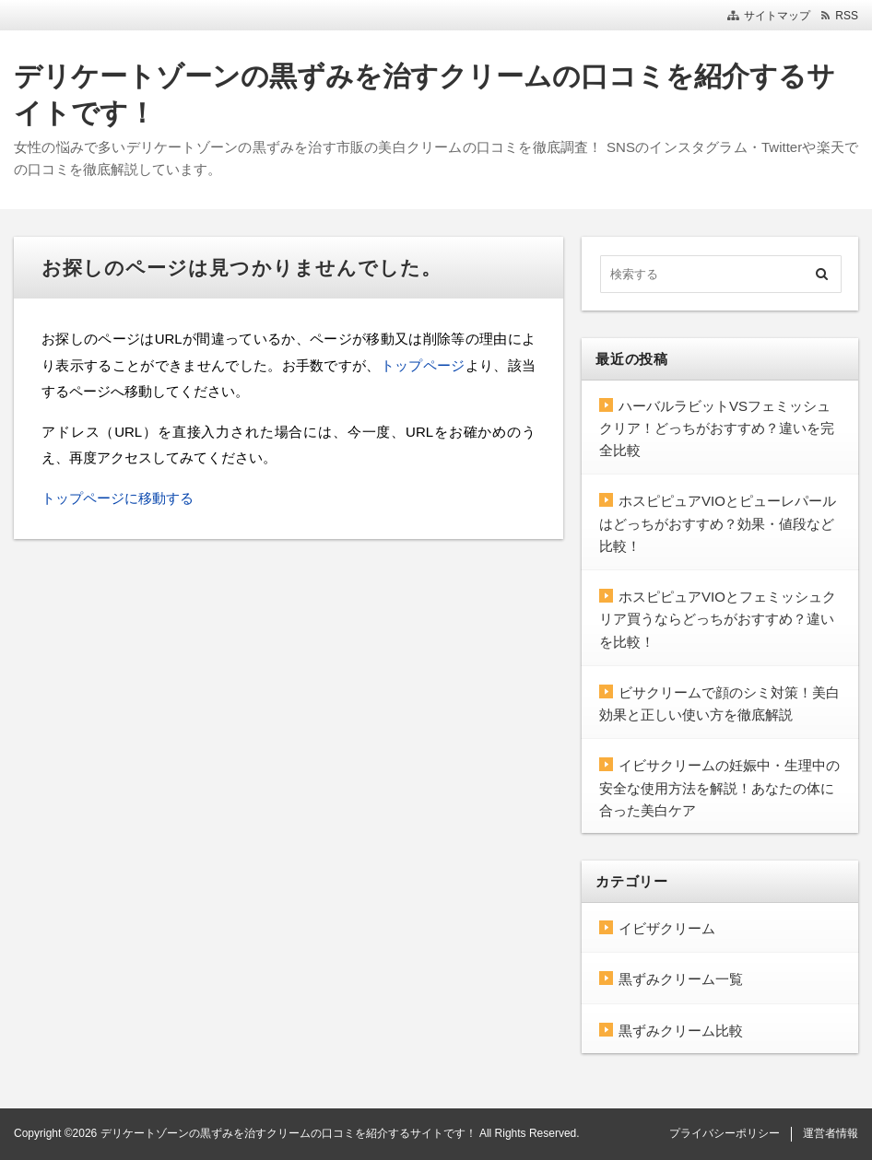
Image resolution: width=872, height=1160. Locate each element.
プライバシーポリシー (724, 1133)
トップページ (423, 365)
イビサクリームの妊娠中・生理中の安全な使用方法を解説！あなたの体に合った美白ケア (719, 787)
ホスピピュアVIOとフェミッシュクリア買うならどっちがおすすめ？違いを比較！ (717, 619)
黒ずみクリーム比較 (681, 1030)
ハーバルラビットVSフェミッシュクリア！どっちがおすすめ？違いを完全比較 (716, 428)
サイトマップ (777, 15)
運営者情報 (830, 1133)
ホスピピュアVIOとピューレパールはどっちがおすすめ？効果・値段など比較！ (717, 523)
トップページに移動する (117, 498)
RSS (846, 15)
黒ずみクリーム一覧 (681, 979)
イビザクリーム (667, 928)
